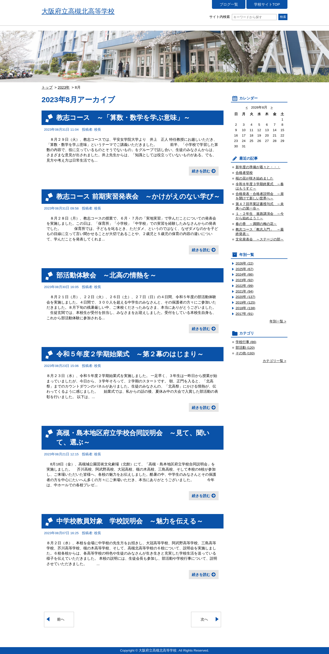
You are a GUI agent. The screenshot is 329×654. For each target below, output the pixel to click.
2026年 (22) (245, 263)
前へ (60, 619)
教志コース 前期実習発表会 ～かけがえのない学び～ (138, 196)
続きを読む (201, 171)
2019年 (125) (245, 302)
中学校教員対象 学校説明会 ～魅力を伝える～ (129, 521)
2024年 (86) (245, 274)
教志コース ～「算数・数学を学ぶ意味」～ (123, 117)
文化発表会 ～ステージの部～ (260, 239)
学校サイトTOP (267, 4)
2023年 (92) (245, 280)
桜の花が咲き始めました (254, 178)
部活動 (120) (245, 347)
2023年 (64, 87)
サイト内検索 (242, 17)
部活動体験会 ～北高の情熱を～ (106, 275)
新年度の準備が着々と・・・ (258, 167)
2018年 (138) (245, 308)
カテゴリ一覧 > (274, 361)
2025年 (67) (245, 269)
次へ (204, 619)
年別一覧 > (277, 321)
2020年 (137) (245, 297)
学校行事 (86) (246, 342)
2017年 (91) (245, 314)
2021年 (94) (245, 291)
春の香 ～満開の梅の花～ (256, 224)
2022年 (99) (245, 286)
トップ (47, 87)
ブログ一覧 (229, 4)
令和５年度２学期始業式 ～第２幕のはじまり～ (130, 354)
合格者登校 (244, 173)
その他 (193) (245, 353)
